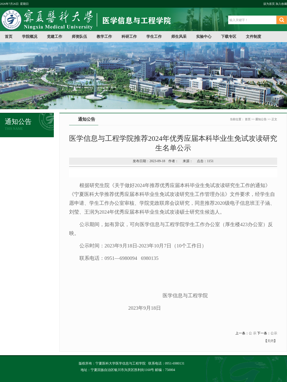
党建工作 (54, 36)
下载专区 (228, 36)
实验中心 (203, 36)
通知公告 (261, 119)
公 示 (252, 333)
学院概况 (29, 36)
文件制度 (253, 36)
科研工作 (129, 36)
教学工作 (104, 36)
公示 (273, 333)
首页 (8, 36)
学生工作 (154, 36)
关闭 (270, 341)
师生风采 (179, 36)
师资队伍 (79, 36)
